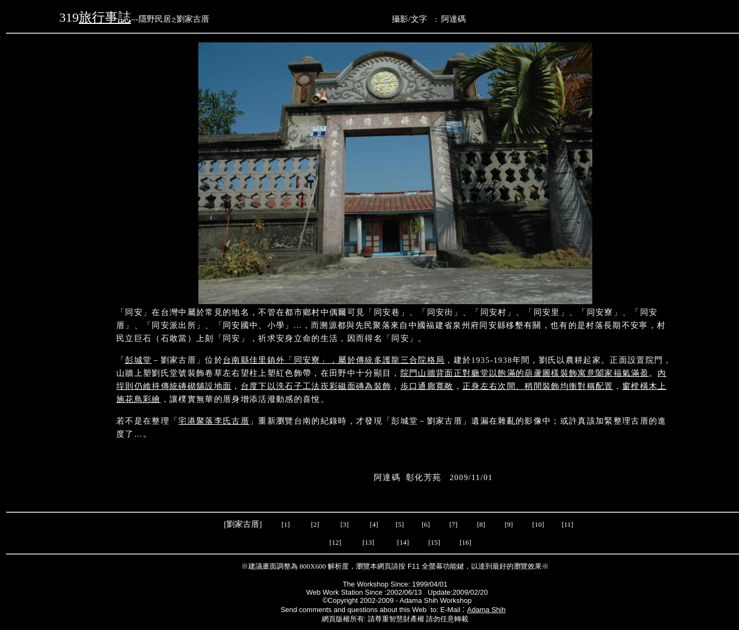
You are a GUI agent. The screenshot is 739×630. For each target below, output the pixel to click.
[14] (403, 542)
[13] (368, 542)
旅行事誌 (105, 17)
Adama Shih (486, 610)
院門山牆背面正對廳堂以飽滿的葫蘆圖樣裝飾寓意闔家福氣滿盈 (524, 373)
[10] (538, 524)
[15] (433, 542)
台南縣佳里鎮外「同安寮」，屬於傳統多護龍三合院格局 (333, 360)
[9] (510, 524)
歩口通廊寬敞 (427, 386)
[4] (373, 524)
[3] (344, 524)
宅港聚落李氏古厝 (213, 421)
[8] (481, 524)
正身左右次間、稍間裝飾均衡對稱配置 (537, 386)
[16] (466, 542)
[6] (425, 524)
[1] (285, 524)
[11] (568, 524)
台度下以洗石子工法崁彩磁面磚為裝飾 (316, 386)
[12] (335, 542)
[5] (400, 524)
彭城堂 (138, 360)
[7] (453, 524)
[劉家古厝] (244, 524)
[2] (315, 524)
